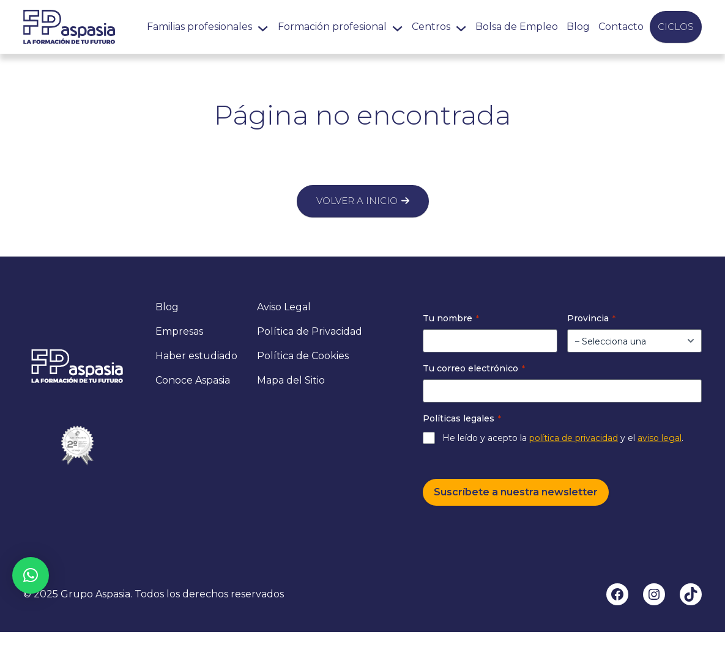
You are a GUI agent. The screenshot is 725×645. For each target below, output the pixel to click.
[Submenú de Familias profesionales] (263, 26)
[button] (30, 575)
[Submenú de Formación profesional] (397, 26)
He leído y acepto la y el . (562, 437)
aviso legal (660, 437)
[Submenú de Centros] (461, 26)
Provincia (591, 318)
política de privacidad (573, 437)
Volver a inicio (357, 200)
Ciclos (676, 26)
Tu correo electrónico (474, 368)
